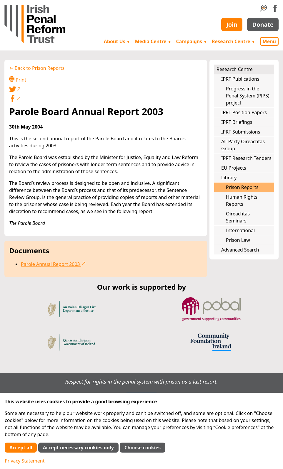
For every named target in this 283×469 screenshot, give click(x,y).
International (240, 230)
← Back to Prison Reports (36, 68)
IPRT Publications (240, 79)
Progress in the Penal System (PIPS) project (247, 95)
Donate (263, 24)
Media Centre (153, 41)
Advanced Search (240, 250)
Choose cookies (142, 447)
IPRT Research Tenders (246, 158)
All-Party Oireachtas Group (243, 145)
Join (231, 24)
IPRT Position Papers (244, 112)
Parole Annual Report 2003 (53, 264)
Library (229, 177)
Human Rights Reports (241, 200)
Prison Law (238, 240)
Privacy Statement (25, 461)
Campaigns (191, 41)
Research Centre (233, 41)
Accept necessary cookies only (78, 447)
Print (17, 79)
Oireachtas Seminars (238, 217)
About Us (117, 41)
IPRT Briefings (236, 122)
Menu (269, 41)
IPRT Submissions (240, 132)
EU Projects (233, 168)
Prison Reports (242, 187)
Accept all (20, 447)
